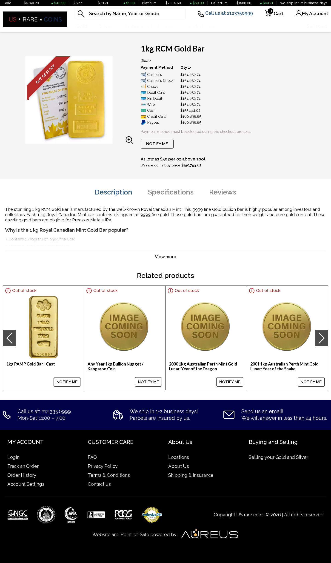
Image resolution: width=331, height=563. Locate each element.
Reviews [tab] (222, 192)
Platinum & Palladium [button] (149, 26)
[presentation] (9, 338)
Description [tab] (113, 192)
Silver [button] (106, 26)
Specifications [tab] (171, 192)
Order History (21, 475)
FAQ (92, 457)
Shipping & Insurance (191, 475)
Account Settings (25, 484)
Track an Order (23, 466)
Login (13, 457)
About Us (178, 466)
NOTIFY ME (157, 143)
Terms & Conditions (109, 475)
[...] (130, 13)
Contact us (99, 484)
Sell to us (317, 26)
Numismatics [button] (244, 26)
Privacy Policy (103, 466)
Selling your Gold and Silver (278, 457)
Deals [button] (277, 26)
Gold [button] (81, 26)
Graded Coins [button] (201, 26)
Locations (178, 457)
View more (165, 256)
